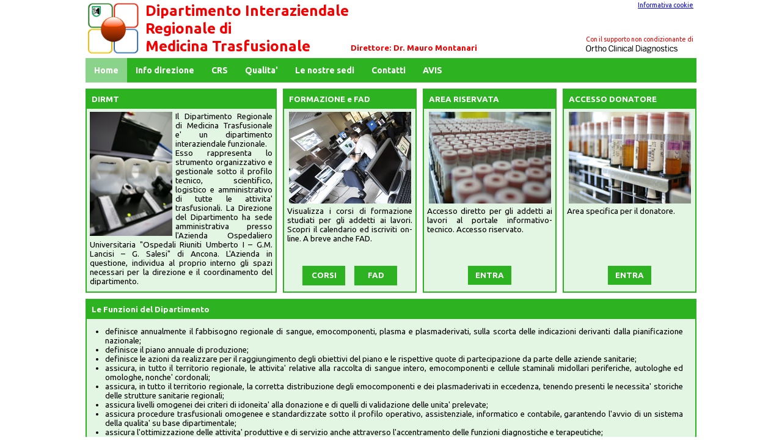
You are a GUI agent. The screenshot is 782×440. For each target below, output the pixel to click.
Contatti (388, 70)
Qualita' (261, 70)
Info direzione (165, 70)
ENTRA (489, 275)
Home (106, 70)
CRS (219, 70)
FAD (376, 275)
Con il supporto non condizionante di (639, 39)
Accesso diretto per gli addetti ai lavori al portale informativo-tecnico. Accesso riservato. (489, 220)
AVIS (432, 70)
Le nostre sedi (324, 70)
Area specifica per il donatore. (621, 211)
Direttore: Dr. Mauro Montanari (414, 48)
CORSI (324, 275)
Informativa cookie (665, 5)
